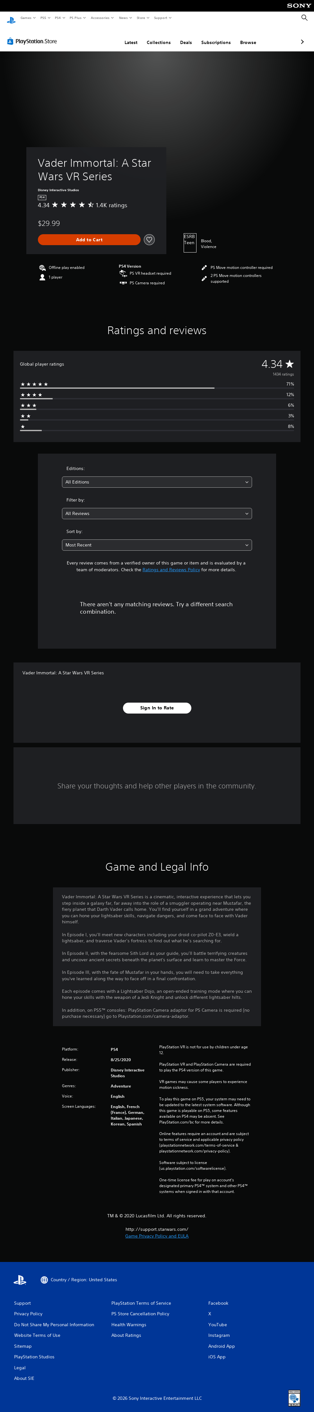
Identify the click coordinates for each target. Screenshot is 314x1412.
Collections (125, 36)
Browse (214, 36)
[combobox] (157, 476)
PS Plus (76, 17)
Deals (152, 36)
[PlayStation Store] (33, 35)
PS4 (58, 17)
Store (140, 17)
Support (160, 17)
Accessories (100, 17)
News (123, 17)
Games (25, 17)
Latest (97, 36)
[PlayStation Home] (11, 18)
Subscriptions (182, 36)
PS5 (43, 17)
